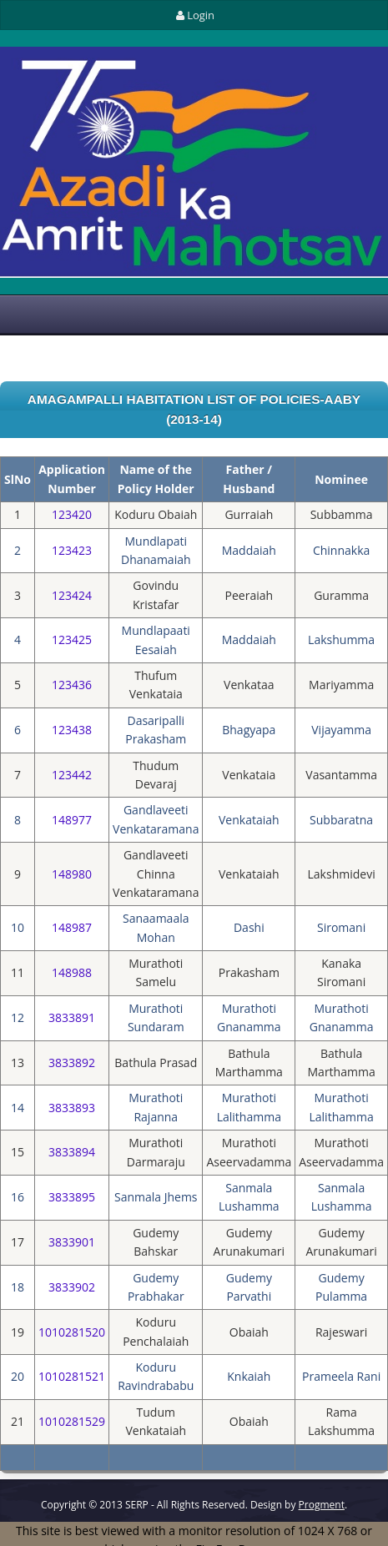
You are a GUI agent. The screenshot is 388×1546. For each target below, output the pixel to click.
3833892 (71, 1062)
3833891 (71, 1017)
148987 (72, 927)
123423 (72, 550)
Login (194, 15)
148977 (72, 820)
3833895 (71, 1197)
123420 (72, 514)
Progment (322, 1505)
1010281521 (71, 1376)
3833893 (71, 1107)
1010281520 (71, 1332)
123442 (72, 775)
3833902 (71, 1287)
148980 (72, 874)
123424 (72, 595)
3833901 (71, 1242)
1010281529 (71, 1421)
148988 (72, 972)
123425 (72, 639)
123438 (72, 730)
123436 (72, 684)
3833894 (71, 1152)
